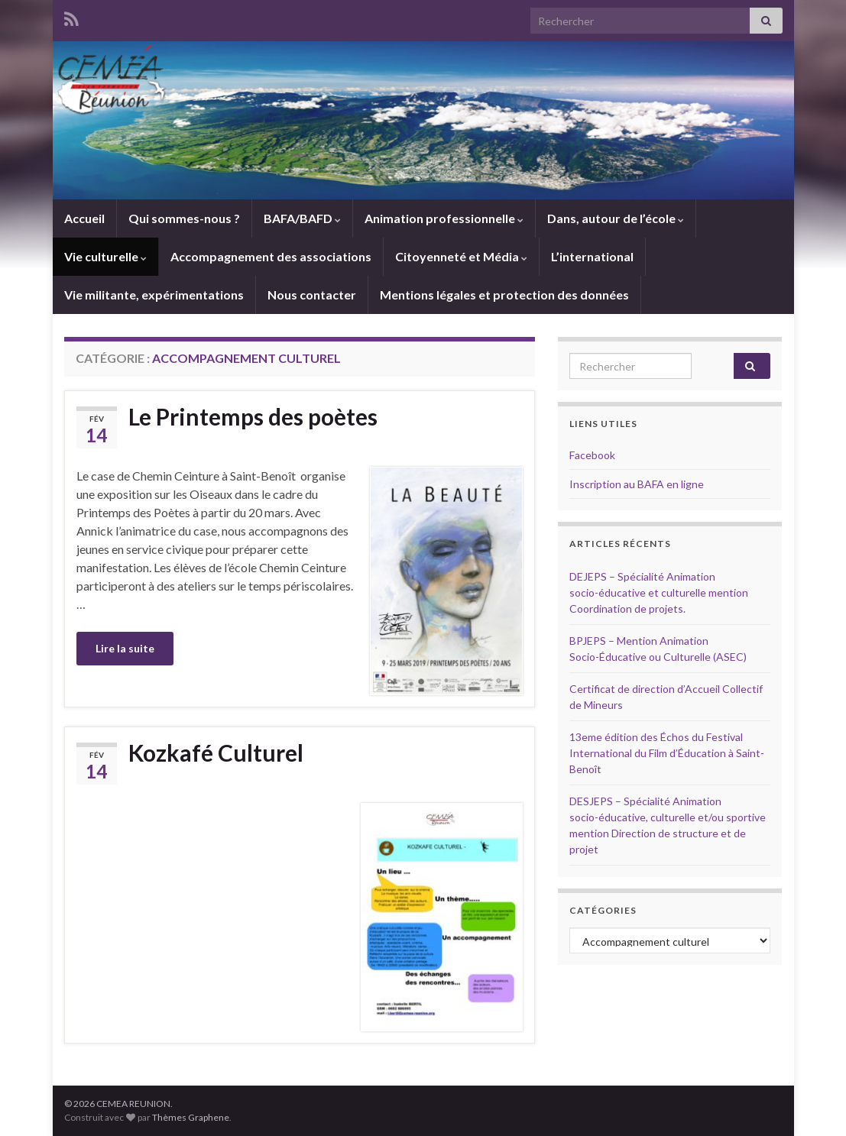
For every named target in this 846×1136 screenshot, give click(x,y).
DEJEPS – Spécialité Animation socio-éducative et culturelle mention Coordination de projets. (658, 592)
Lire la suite (125, 648)
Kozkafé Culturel (215, 752)
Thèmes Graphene (190, 1117)
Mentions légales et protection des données (504, 294)
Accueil (84, 218)
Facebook (592, 454)
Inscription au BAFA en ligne (636, 483)
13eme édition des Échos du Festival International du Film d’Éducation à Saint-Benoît (666, 752)
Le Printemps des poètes (253, 416)
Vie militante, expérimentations (154, 294)
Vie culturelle (105, 256)
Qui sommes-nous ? (184, 218)
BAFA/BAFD (302, 218)
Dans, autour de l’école (615, 218)
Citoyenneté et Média (461, 256)
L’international (592, 256)
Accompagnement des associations (270, 256)
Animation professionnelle (444, 218)
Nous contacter (311, 294)
